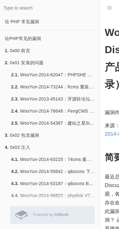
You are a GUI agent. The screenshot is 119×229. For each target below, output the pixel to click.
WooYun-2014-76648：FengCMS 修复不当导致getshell (55, 111)
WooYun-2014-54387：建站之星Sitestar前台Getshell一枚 (55, 123)
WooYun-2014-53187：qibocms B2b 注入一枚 (55, 183)
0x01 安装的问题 (24, 62)
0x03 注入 (17, 147)
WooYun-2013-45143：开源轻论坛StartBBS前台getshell (55, 98)
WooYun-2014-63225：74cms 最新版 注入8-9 (55, 159)
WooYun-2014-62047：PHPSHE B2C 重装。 (55, 74)
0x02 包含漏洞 (22, 135)
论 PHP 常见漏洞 (22, 21)
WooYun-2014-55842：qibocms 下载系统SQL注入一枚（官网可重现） (55, 171)
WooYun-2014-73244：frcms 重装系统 (54, 86)
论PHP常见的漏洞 (23, 38)
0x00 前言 (17, 50)
